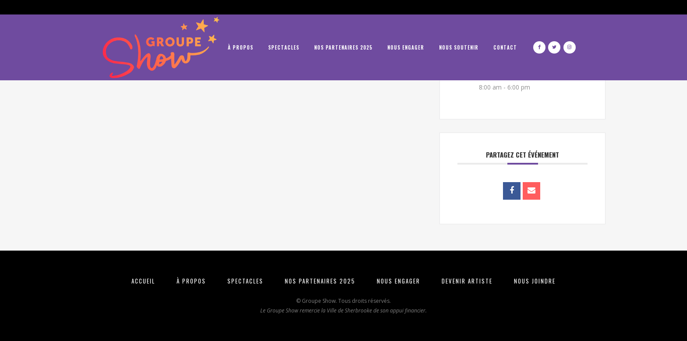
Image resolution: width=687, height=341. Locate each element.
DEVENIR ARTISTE (467, 280)
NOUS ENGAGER (398, 280)
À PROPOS (191, 280)
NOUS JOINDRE (535, 280)
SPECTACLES (245, 280)
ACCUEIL (143, 280)
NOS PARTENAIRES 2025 (320, 280)
